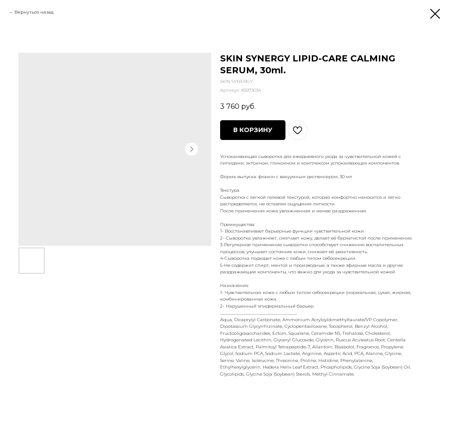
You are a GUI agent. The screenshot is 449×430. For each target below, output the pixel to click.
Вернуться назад (33, 12)
